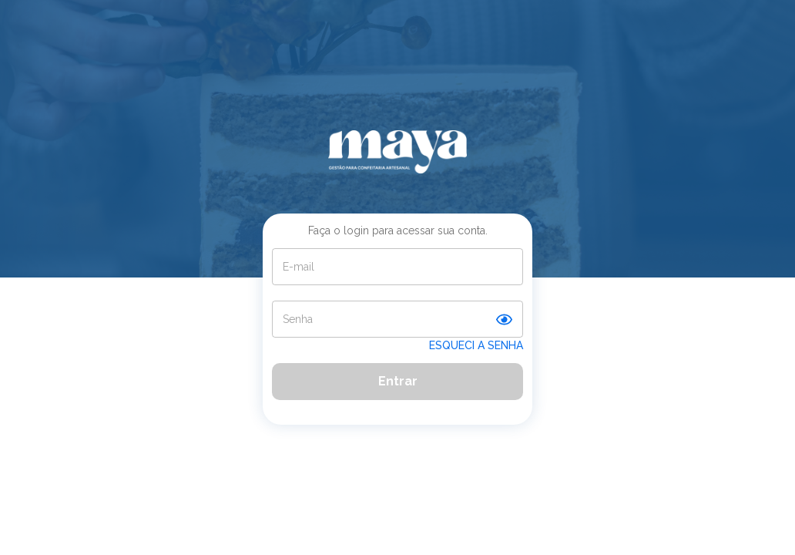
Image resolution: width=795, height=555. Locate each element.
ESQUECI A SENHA (476, 345)
